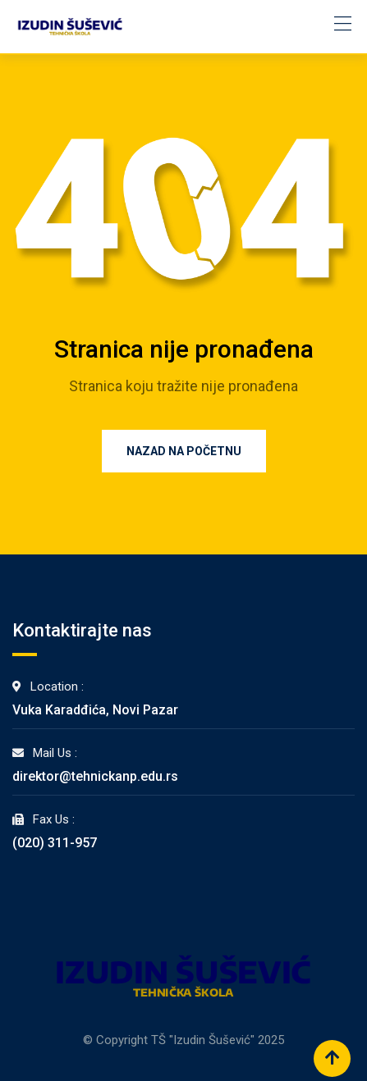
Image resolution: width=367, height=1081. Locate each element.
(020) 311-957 (54, 843)
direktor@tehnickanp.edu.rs (95, 776)
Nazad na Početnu (183, 451)
